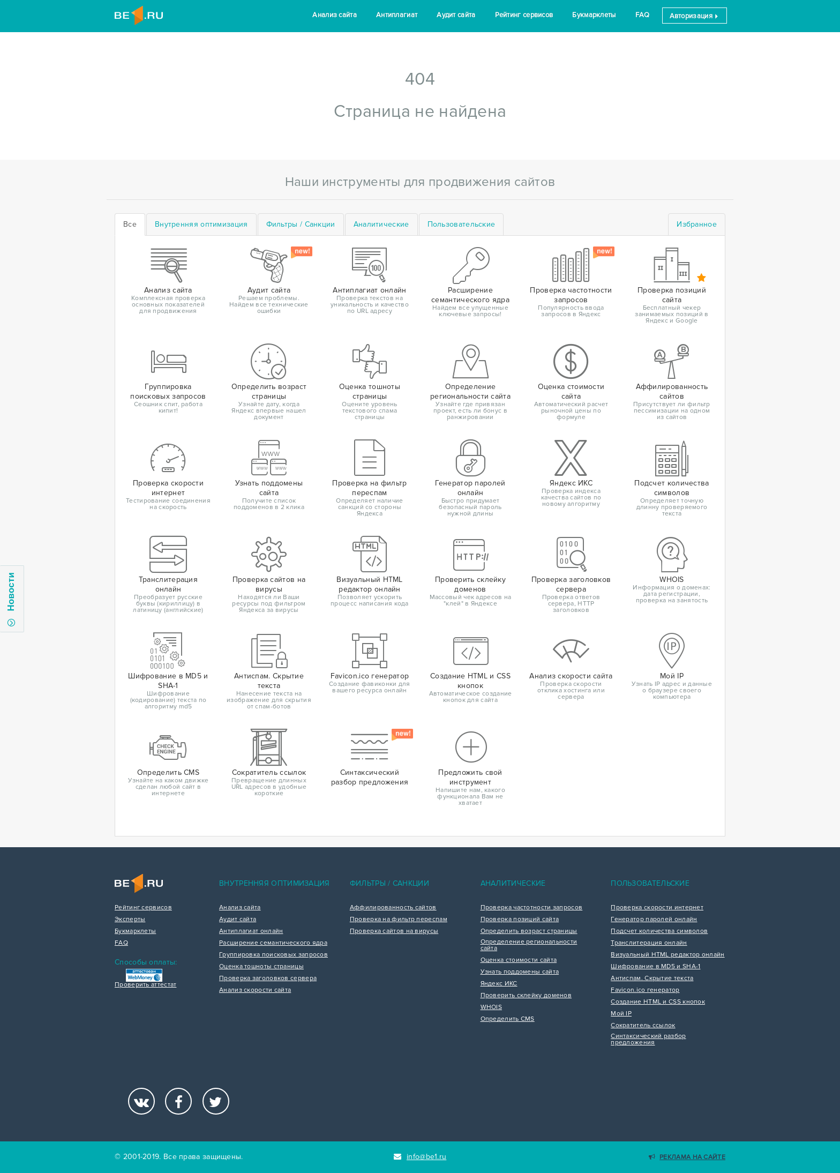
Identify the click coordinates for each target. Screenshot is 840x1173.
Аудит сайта (456, 15)
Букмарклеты (594, 15)
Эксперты (130, 919)
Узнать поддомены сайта (520, 972)
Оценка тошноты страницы (261, 966)
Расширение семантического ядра (273, 943)
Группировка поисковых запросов (273, 955)
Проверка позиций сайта (520, 919)
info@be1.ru (420, 1156)
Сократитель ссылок (643, 1025)
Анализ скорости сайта (255, 990)
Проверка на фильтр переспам (398, 919)
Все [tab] (130, 224)
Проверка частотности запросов (532, 908)
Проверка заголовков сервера (268, 978)
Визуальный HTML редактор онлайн (667, 955)
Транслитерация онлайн (649, 943)
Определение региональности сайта (529, 945)
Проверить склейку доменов (526, 995)
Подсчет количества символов (659, 931)
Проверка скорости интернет (657, 908)
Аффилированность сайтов (393, 908)
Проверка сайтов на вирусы (394, 931)
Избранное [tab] (697, 224)
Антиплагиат (396, 15)
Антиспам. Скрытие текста (652, 978)
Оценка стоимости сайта (519, 960)
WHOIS (491, 1007)
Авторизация (694, 16)
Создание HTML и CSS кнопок (658, 1002)
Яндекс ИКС (499, 984)
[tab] (201, 224)
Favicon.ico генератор (645, 990)
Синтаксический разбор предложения (648, 1039)
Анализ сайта (334, 15)
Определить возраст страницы (529, 931)
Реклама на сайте (687, 1157)
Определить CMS (508, 1019)
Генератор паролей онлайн (654, 919)
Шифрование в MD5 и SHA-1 (655, 966)
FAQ (642, 15)
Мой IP (621, 1014)
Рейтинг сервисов (524, 15)
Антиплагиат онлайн (251, 931)
